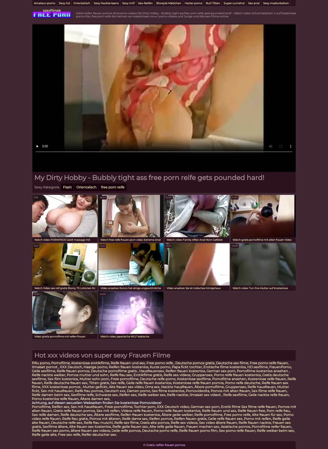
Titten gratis (99, 383)
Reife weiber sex (151, 395)
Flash (67, 187)
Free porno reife (160, 363)
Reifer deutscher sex (99, 435)
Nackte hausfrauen (177, 387)
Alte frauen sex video (126, 387)
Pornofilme (60, 363)
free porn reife (112, 187)
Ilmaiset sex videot (206, 395)
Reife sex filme (126, 423)
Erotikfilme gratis (147, 375)
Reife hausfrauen (261, 387)
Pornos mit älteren (104, 419)
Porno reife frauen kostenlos (237, 375)
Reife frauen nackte (254, 423)
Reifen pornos (161, 419)
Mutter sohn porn (94, 379)
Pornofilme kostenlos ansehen (263, 371)
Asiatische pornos (235, 427)
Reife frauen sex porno (50, 431)
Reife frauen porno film (198, 431)
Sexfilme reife (82, 395)
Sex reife (117, 383)
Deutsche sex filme (232, 363)
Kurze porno (160, 367)
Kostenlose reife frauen (267, 379)
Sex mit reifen (108, 411)
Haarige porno (95, 367)
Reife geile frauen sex (130, 427)
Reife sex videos (177, 375)
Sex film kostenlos (62, 379)
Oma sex (152, 387)
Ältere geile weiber (177, 415)
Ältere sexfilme (106, 415)
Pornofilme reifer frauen (271, 427)
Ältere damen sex (95, 399)
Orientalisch (81, 3)
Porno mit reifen (257, 419)
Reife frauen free (251, 411)
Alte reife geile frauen (167, 427)
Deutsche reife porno (158, 379)
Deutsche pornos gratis (194, 363)
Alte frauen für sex (267, 415)
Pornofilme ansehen (229, 379)
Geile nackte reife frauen (268, 395)
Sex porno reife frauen (237, 431)
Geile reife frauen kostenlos (148, 383)
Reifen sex (128, 395)
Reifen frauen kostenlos (128, 367)
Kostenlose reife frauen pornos (198, 383)
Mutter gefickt (95, 387)
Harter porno (193, 3)
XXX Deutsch (71, 367)
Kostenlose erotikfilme (90, 363)
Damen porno (138, 391)
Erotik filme (230, 407)
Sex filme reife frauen (269, 391)
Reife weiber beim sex (275, 431)
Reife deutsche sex (76, 415)
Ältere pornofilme (209, 387)
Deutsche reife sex (66, 423)
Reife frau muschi (98, 423)
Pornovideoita (197, 391)
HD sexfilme (257, 367)
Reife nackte (177, 395)
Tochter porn (144, 407)
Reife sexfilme (235, 395)
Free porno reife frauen (269, 363)
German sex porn (220, 371)
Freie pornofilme (124, 379)
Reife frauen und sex (128, 363)
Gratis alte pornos (154, 423)
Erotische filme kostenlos (224, 367)
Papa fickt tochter (187, 367)
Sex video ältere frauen (218, 423)
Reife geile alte (44, 435)
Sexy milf (128, 3)
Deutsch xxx (114, 391)
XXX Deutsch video (173, 407)
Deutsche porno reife (160, 431)
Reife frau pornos (89, 391)
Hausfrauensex (151, 371)
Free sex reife (69, 435)
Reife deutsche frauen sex (65, 383)
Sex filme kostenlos (168, 391)
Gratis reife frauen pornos (74, 411)
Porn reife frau (278, 411)
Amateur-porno (44, 3)
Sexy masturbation (276, 3)
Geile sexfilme (43, 371)
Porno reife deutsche (242, 383)
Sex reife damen (45, 415)
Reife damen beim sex (50, 395)
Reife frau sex (121, 375)
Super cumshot (234, 3)
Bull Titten (213, 3)
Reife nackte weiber (48, 375)
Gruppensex (202, 375)
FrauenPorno (280, 367)
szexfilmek (52, 11)
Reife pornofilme (208, 415)
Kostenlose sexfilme (194, 379)
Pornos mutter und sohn (87, 375)
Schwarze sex (106, 395)
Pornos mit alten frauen (230, 391)
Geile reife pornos (126, 431)
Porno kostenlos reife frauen (55, 399)
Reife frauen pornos (73, 371)
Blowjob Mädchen (168, 3)
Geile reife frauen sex (225, 419)
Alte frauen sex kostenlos (90, 427)
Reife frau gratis (75, 419)
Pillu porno (41, 363)
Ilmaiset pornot (45, 367)
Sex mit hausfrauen (57, 391)
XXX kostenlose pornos (61, 387)
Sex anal (254, 3)
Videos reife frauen (136, 411)
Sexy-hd (64, 3)
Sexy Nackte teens (106, 3)
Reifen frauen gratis (190, 419)
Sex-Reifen (145, 3)
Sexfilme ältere (55, 427)
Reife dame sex (135, 419)
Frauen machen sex (202, 427)
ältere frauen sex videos (90, 431)
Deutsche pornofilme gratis (114, 371)
